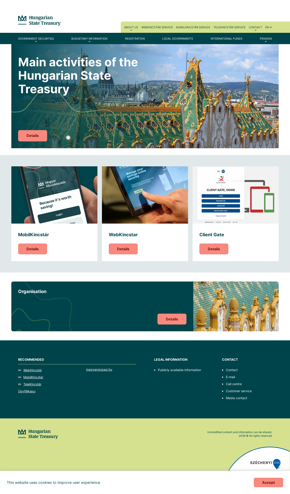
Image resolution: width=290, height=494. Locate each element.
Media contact (236, 398)
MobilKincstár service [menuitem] (193, 27)
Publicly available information (179, 370)
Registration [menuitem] (135, 38)
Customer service (239, 391)
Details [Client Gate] (214, 249)
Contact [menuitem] (255, 27)
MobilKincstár (33, 377)
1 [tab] (68, 137)
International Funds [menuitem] (226, 38)
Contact (232, 370)
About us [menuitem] (131, 27)
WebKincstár (32, 370)
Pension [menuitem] (266, 38)
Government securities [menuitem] (36, 38)
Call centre (234, 384)
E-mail (230, 377)
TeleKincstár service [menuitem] (229, 27)
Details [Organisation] (172, 319)
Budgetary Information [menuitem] (89, 38)
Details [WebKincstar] (123, 249)
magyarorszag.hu (99, 369)
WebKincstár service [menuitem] (157, 27)
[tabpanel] (145, 96)
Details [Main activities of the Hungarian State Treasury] (33, 135)
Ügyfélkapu (26, 391)
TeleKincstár (32, 384)
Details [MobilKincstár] (33, 249)
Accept (268, 482)
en (267, 27)
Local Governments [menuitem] (177, 38)
